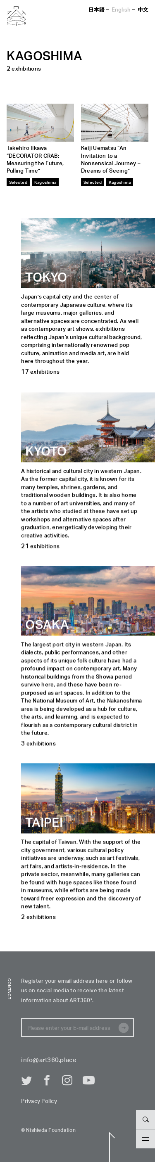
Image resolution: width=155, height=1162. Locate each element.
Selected (18, 182)
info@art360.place (48, 1060)
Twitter (26, 1080)
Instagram (67, 1080)
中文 (143, 9)
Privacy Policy (39, 1101)
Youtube (88, 1080)
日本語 (96, 9)
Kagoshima (45, 182)
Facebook (47, 1080)
